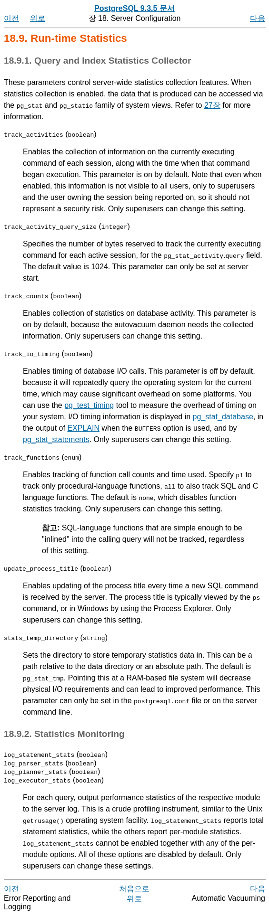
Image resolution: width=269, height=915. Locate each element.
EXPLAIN (83, 428)
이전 (11, 18)
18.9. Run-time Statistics (65, 38)
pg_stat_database (223, 417)
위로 (37, 18)
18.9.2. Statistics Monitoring (64, 734)
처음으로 (134, 889)
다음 (257, 18)
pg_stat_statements (56, 439)
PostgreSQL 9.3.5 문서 (134, 8)
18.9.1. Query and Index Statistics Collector (97, 61)
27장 (212, 105)
